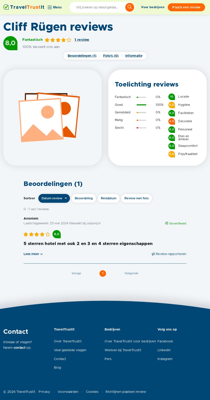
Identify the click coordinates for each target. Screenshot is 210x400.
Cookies (92, 391)
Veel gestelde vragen (70, 350)
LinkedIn (164, 350)
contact (19, 347)
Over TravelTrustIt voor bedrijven (130, 341)
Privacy (44, 391)
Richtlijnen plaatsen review (126, 391)
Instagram (165, 359)
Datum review (52, 198)
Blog (57, 367)
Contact (60, 359)
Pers (108, 359)
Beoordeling (84, 198)
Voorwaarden (68, 391)
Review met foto (136, 198)
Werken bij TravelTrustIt (123, 350)
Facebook (165, 341)
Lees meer (31, 254)
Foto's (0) (111, 55)
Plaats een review (186, 7)
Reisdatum (108, 198)
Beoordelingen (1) (82, 55)
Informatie (133, 55)
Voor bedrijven (152, 7)
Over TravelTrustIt (68, 341)
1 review (81, 40)
